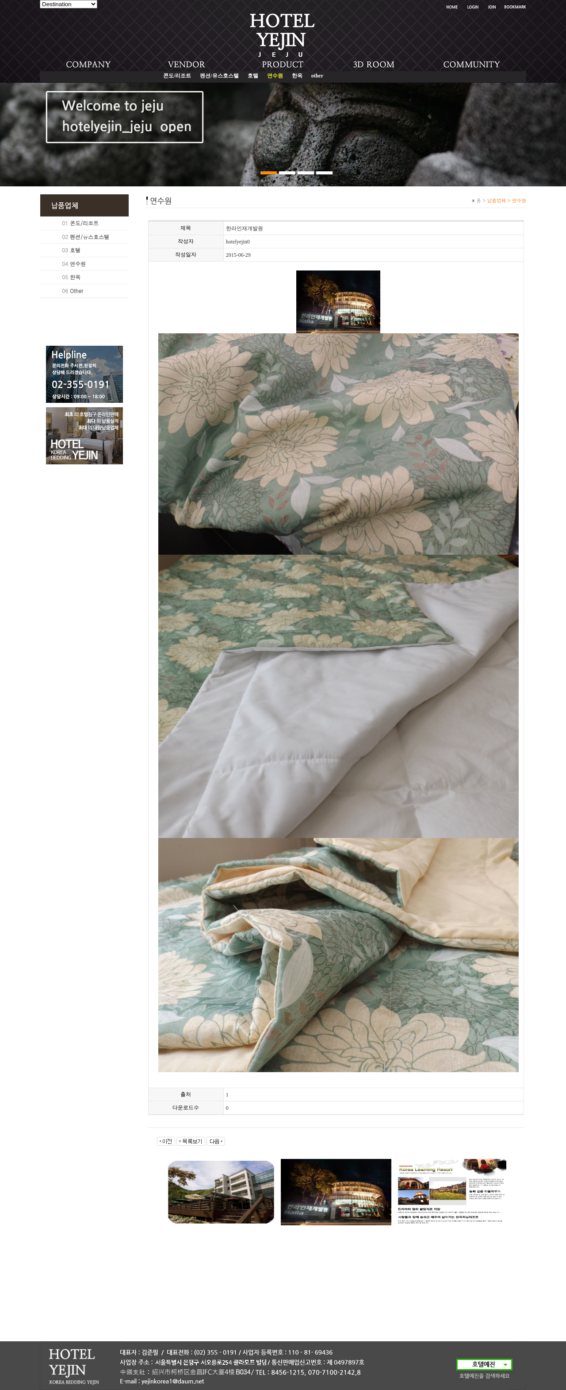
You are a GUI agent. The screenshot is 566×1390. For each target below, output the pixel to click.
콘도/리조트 (177, 76)
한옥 (297, 76)
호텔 (253, 76)
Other (76, 290)
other (317, 76)
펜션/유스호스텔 (219, 76)
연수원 (78, 263)
